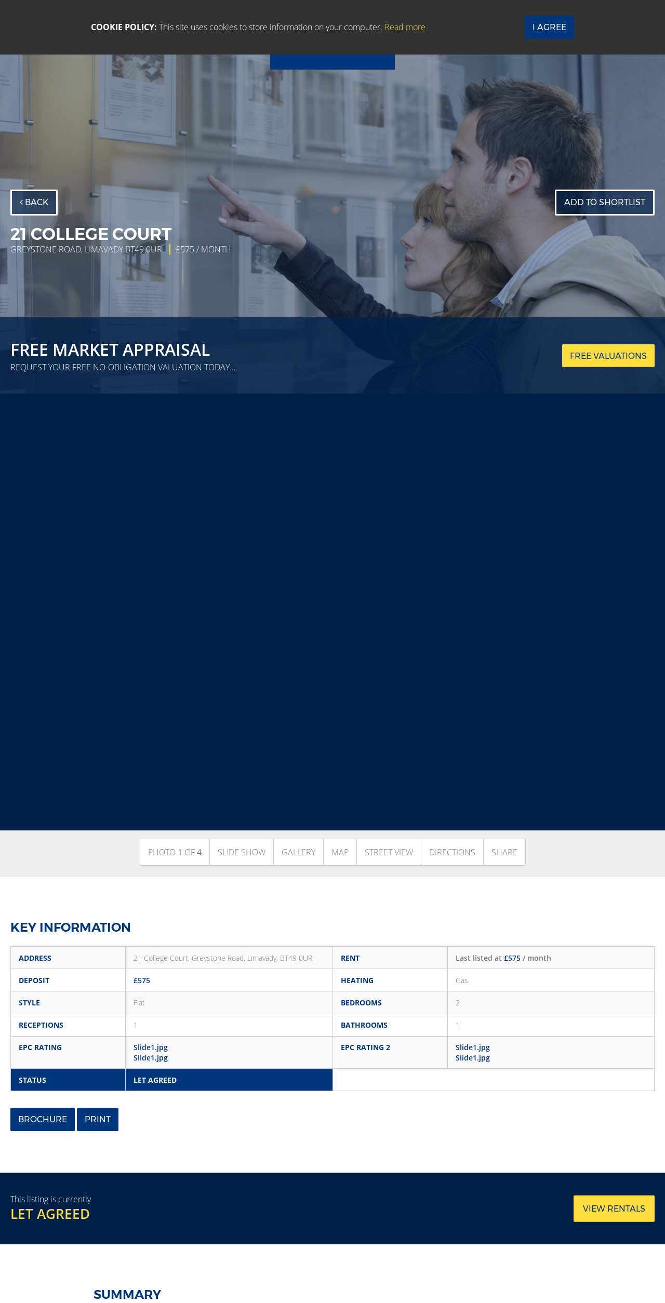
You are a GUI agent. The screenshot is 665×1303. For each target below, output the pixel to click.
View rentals (614, 1209)
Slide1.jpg (151, 1047)
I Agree (549, 27)
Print (98, 1119)
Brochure (42, 1119)
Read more (404, 27)
